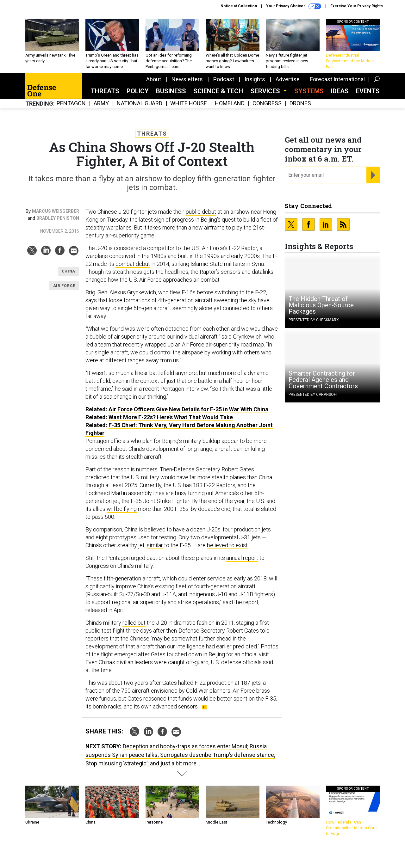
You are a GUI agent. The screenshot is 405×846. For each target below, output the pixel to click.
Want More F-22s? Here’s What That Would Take (171, 417)
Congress (267, 104)
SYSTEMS (309, 91)
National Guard (139, 104)
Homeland (230, 104)
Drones (300, 104)
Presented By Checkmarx (314, 320)
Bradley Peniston (57, 218)
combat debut (132, 264)
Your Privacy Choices (293, 6)
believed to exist (227, 545)
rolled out (134, 622)
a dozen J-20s (203, 529)
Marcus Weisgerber (55, 211)
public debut (201, 211)
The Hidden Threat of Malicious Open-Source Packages (321, 305)
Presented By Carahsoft (313, 394)
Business (171, 91)
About (153, 79)
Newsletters (187, 79)
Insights (255, 79)
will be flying (122, 509)
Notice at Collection (239, 6)
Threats (105, 91)
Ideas (340, 91)
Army (101, 104)
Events (368, 91)
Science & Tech (218, 91)
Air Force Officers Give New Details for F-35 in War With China (188, 409)
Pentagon (71, 104)
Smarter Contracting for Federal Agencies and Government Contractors (323, 380)
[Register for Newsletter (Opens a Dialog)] (372, 175)
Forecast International (337, 79)
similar (155, 545)
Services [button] (266, 91)
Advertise (288, 79)
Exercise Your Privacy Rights (356, 6)
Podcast (223, 79)
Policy (138, 91)
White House (188, 104)
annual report (242, 558)
